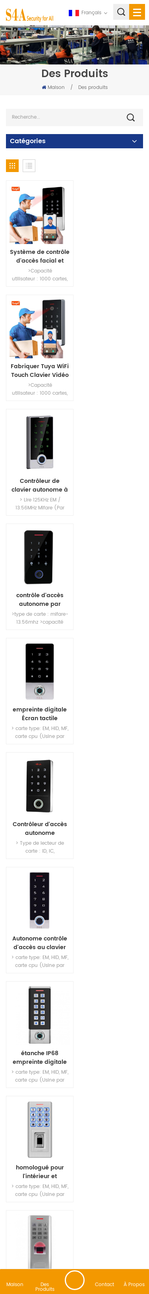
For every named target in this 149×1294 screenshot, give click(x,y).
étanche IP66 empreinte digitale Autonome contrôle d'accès (38, 810)
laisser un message (75, 1280)
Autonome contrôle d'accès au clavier (38, 587)
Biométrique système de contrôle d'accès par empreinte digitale (110, 810)
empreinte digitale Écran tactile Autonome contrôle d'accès (38, 476)
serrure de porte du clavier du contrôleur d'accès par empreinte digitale (111, 921)
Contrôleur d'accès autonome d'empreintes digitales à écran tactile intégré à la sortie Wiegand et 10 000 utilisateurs (110, 476)
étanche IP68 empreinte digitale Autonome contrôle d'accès (110, 587)
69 (83, 1102)
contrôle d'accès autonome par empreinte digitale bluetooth (111, 365)
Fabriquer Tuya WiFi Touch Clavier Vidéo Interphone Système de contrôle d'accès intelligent (110, 253)
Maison (53, 87)
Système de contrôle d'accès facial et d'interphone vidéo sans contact (38, 253)
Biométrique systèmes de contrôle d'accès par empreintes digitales (38, 921)
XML (57, 1252)
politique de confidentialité (101, 1252)
